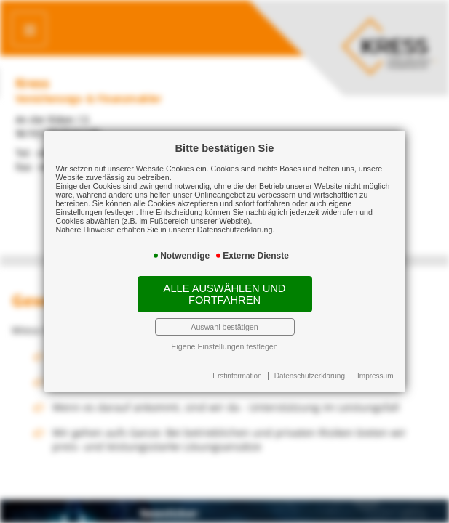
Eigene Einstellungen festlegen (224, 346)
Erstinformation (236, 376)
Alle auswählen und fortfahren (225, 294)
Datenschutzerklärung (309, 376)
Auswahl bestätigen (224, 327)
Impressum (375, 376)
